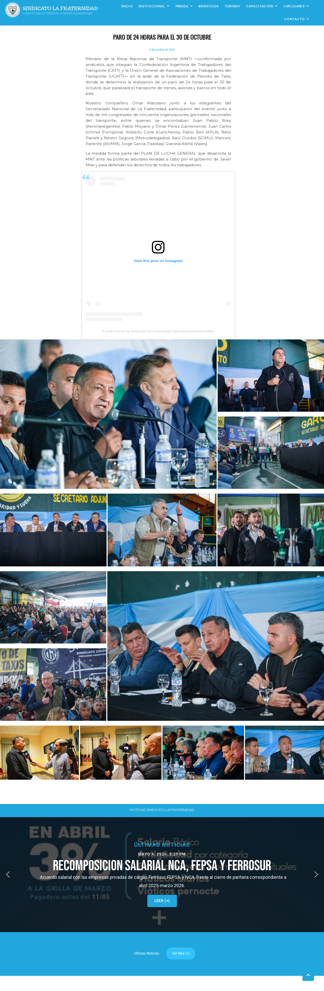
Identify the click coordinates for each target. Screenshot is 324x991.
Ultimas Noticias (146, 953)
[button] (162, 530)
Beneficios (208, 6)
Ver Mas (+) (181, 953)
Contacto (294, 19)
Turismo (232, 6)
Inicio (127, 6)
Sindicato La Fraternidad (60, 8)
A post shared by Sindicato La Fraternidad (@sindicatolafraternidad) (158, 331)
